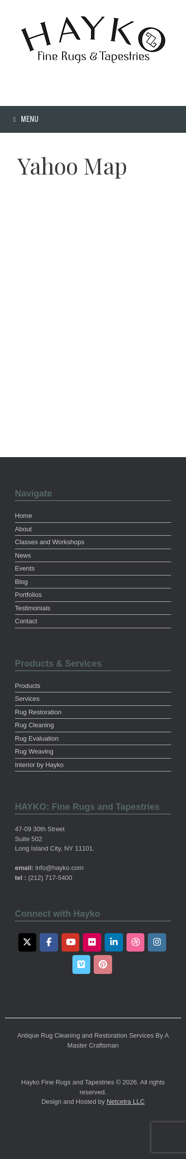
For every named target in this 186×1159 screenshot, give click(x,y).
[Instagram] (157, 942)
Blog (21, 581)
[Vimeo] (81, 964)
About (23, 529)
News (23, 555)
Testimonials (33, 608)
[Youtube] (71, 942)
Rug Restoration (38, 712)
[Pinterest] (103, 964)
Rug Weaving (34, 751)
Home (23, 515)
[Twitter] (27, 942)
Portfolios (28, 594)
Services (27, 698)
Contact (26, 621)
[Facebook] (49, 942)
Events (25, 568)
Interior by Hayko (39, 765)
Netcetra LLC (126, 1101)
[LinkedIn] (114, 942)
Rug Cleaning (34, 725)
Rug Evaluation (37, 738)
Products (27, 685)
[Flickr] (92, 942)
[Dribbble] (135, 942)
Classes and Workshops (49, 542)
